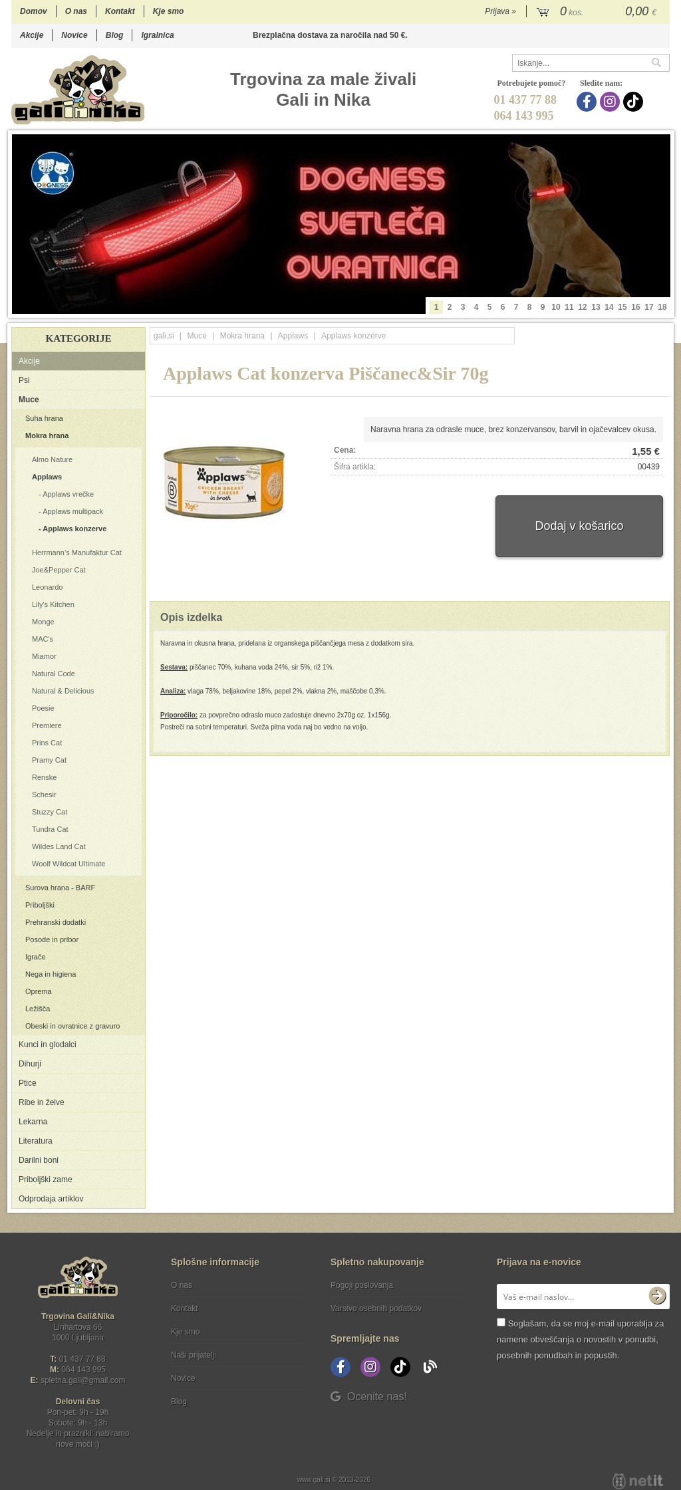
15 (622, 307)
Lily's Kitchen (53, 604)
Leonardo (47, 587)
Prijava (500, 11)
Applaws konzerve (74, 529)
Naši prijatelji (193, 1355)
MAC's (42, 639)
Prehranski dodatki (55, 922)
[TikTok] (634, 102)
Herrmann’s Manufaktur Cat (77, 553)
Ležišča (37, 1009)
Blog (115, 35)
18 (662, 307)
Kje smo (168, 11)
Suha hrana (44, 418)
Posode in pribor (51, 939)
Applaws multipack (73, 511)
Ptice (28, 1083)
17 (648, 307)
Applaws (47, 477)
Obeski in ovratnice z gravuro (72, 1026)
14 (609, 307)
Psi (24, 380)
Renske (44, 777)
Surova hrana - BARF (60, 888)
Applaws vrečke (68, 494)
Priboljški (40, 905)
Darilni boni (39, 1160)
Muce (29, 399)
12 (582, 307)
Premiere (47, 725)
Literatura (36, 1141)
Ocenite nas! (369, 1396)
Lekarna (33, 1121)
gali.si (164, 335)
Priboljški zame (45, 1179)
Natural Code (53, 674)
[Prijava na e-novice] (657, 1296)
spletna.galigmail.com (83, 1380)
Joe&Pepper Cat (59, 570)
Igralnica (157, 35)
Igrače (35, 957)
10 (555, 307)
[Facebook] (588, 102)
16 (635, 307)
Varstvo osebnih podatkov (376, 1308)
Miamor (44, 656)
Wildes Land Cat (59, 846)
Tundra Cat (50, 829)
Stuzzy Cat (49, 812)
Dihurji (30, 1063)
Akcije (31, 35)
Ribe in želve (42, 1102)
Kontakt (120, 11)
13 (595, 307)
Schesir (44, 795)
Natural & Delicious (63, 691)
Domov (33, 11)
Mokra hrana (46, 435)
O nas (76, 11)
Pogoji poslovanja (362, 1285)
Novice (74, 35)
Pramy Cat (49, 760)
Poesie (43, 708)
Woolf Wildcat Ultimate (68, 864)
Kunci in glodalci (47, 1044)
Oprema (38, 991)
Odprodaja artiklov (51, 1198)
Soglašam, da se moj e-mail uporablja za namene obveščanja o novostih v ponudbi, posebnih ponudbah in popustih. (580, 1339)
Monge (43, 622)
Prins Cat (47, 743)
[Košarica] (598, 12)
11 (569, 307)
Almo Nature (52, 459)
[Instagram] (611, 102)
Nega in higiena (50, 974)
